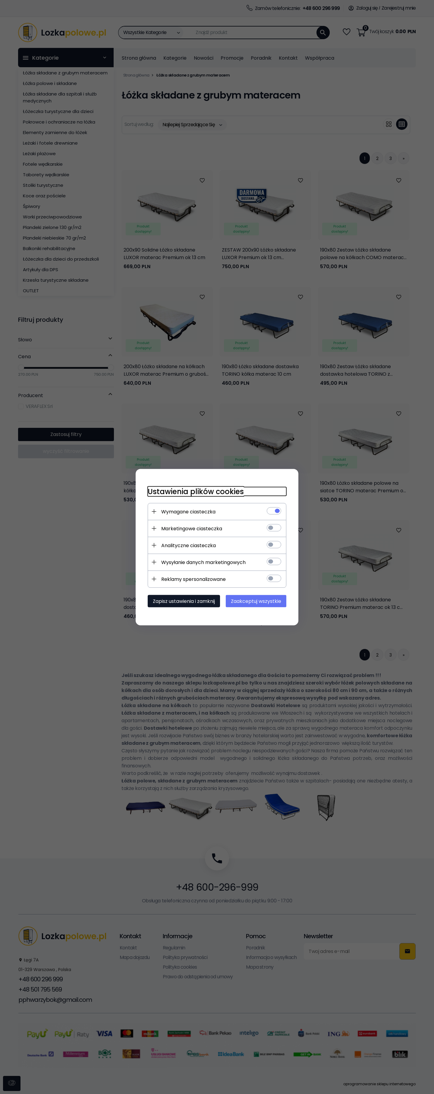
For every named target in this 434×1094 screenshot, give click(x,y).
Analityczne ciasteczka (188, 545)
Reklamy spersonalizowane (193, 578)
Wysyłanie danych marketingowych (203, 562)
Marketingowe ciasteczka (191, 528)
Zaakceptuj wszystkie (256, 600)
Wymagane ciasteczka (188, 511)
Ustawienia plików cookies (196, 491)
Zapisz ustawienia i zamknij (184, 600)
